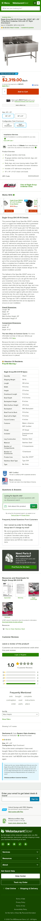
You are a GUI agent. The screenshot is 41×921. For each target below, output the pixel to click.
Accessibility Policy (20, 909)
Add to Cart (9, 211)
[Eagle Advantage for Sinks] (33, 591)
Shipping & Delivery (28, 888)
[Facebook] (14, 844)
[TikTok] (20, 844)
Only (3, 77)
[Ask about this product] (20, 506)
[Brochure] (7, 610)
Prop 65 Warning (9, 364)
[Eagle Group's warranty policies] (20, 591)
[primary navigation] (5, 3)
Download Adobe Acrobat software (12, 622)
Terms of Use (15, 515)
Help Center (20, 876)
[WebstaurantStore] (20, 831)
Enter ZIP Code (8, 140)
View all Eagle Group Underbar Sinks (28, 185)
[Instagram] (3, 844)
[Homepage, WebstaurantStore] (21, 3)
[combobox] (20, 8)
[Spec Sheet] (7, 591)
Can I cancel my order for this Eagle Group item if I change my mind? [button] (18, 526)
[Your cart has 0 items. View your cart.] (36, 3)
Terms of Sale (20, 899)
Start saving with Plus (15, 812)
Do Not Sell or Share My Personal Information (20, 913)
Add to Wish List (20, 105)
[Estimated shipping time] (35, 147)
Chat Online (9, 888)
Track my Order (20, 882)
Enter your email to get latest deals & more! (19, 794)
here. (14, 338)
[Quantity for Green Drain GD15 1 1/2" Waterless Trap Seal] (27, 211)
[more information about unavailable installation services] (5, 139)
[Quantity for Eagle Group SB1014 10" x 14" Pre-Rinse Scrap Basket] (2, 211)
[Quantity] (4, 92)
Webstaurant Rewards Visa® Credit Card (24, 101)
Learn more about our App (17, 823)
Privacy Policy (26, 515)
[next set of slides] (39, 206)
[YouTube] (8, 844)
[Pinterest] (25, 844)
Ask (33, 506)
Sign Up (34, 799)
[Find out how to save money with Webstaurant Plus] (2, 201)
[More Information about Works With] (13, 195)
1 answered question (27, 27)
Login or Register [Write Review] (20, 655)
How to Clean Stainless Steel (21, 629)
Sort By (4, 711)
